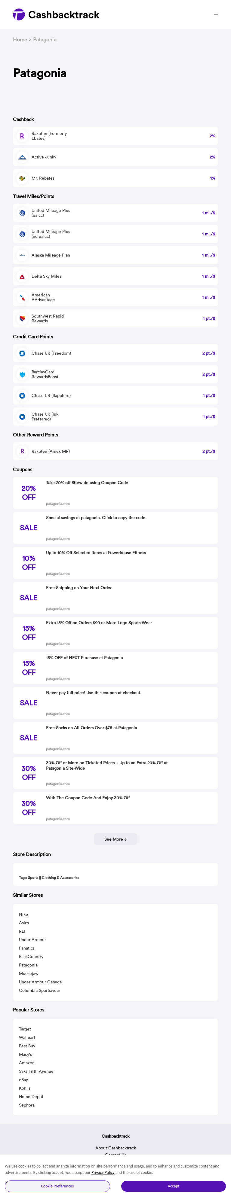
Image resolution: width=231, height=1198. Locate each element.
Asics (24, 922)
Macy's (25, 1054)
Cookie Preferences (57, 1186)
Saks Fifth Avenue (36, 1071)
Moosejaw (28, 973)
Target (25, 1029)
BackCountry (31, 956)
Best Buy (27, 1046)
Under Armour (32, 939)
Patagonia (28, 965)
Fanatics (27, 948)
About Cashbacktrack (115, 1148)
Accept (174, 1186)
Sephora (27, 1105)
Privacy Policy (103, 1172)
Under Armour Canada (40, 982)
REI (22, 931)
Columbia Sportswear (39, 990)
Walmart (27, 1037)
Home (20, 39)
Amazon (27, 1062)
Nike (23, 914)
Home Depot (31, 1096)
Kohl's (24, 1088)
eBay (23, 1079)
